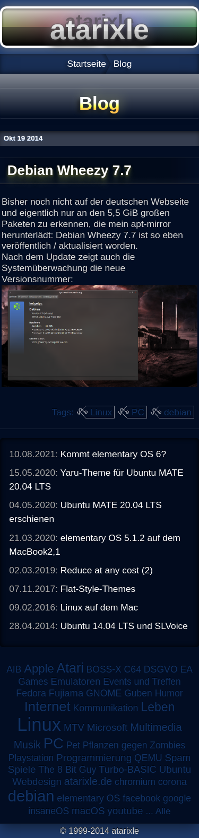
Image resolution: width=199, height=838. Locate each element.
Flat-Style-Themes (98, 588)
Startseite (86, 63)
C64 (132, 669)
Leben (158, 707)
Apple (39, 668)
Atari (70, 667)
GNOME (104, 693)
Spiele (22, 769)
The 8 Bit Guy (67, 769)
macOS (88, 810)
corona (172, 781)
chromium (135, 781)
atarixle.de (88, 781)
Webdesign (37, 781)
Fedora (31, 693)
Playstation (31, 758)
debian (178, 412)
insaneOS (48, 811)
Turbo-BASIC (128, 769)
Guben (138, 693)
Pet (73, 745)
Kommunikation (105, 708)
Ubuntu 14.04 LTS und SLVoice (124, 626)
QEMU (148, 758)
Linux (101, 412)
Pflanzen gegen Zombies (134, 745)
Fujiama (66, 693)
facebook (141, 798)
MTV (74, 727)
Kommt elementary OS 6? (113, 454)
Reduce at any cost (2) (106, 570)
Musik (27, 744)
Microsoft (107, 727)
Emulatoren (75, 681)
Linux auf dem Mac (99, 607)
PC (138, 412)
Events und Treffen (142, 681)
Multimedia (155, 727)
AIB (13, 669)
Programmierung (94, 757)
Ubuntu (175, 769)
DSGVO (161, 669)
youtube (125, 810)
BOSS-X (104, 669)
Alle (163, 811)
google (177, 798)
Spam (178, 757)
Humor (169, 693)
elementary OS (88, 798)
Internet (47, 706)
